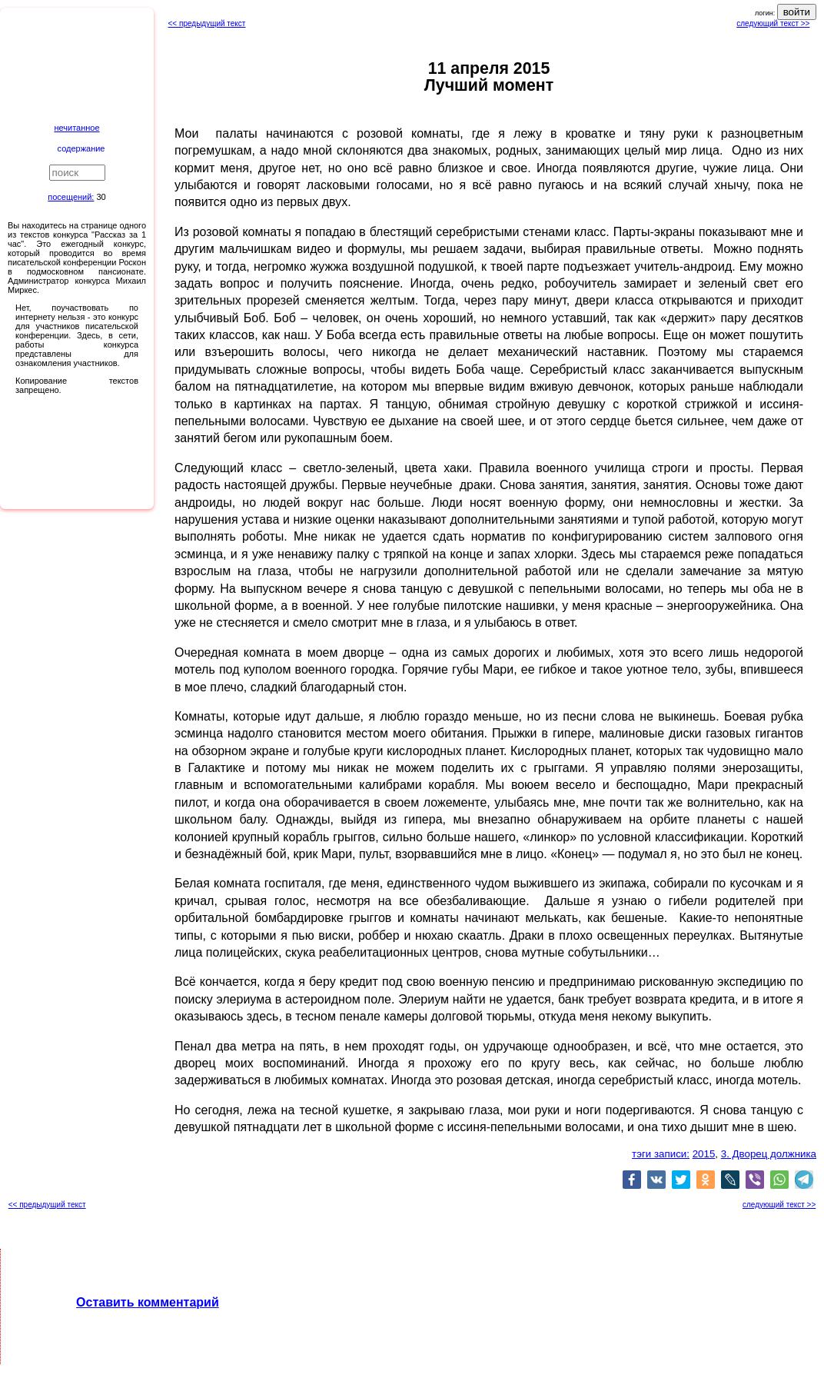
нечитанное (76, 127)
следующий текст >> (772, 23)
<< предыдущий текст (207, 23)
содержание (81, 148)
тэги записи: (660, 1154)
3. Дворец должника (768, 1154)
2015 (704, 1154)
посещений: (71, 196)
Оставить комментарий (147, 1302)
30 (100, 196)
